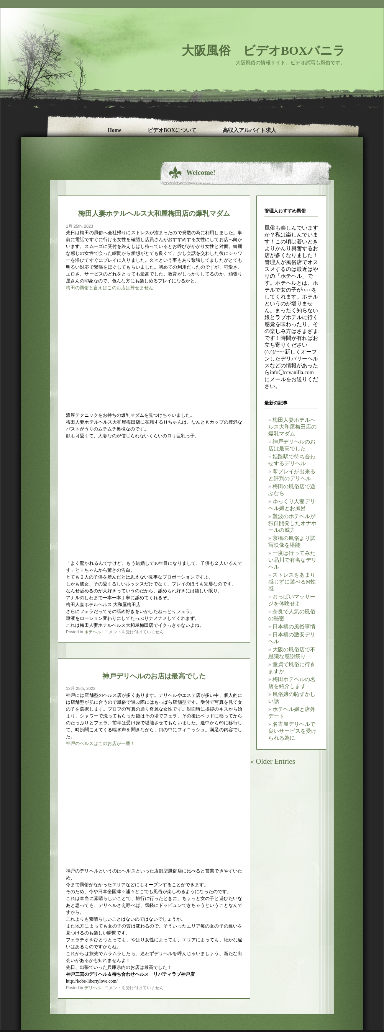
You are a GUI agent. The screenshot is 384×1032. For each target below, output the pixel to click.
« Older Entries (272, 761)
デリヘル (92, 987)
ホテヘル (92, 631)
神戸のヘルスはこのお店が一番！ (100, 743)
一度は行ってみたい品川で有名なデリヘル (292, 560)
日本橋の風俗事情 (293, 626)
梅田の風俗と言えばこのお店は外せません (109, 287)
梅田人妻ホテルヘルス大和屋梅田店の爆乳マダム (292, 427)
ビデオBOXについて (172, 130)
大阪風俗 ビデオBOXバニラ (263, 50)
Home (114, 130)
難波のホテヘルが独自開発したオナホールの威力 (292, 523)
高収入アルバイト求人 (249, 130)
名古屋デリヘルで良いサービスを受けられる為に (292, 731)
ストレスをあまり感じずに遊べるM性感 (292, 582)
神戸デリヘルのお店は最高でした (154, 676)
